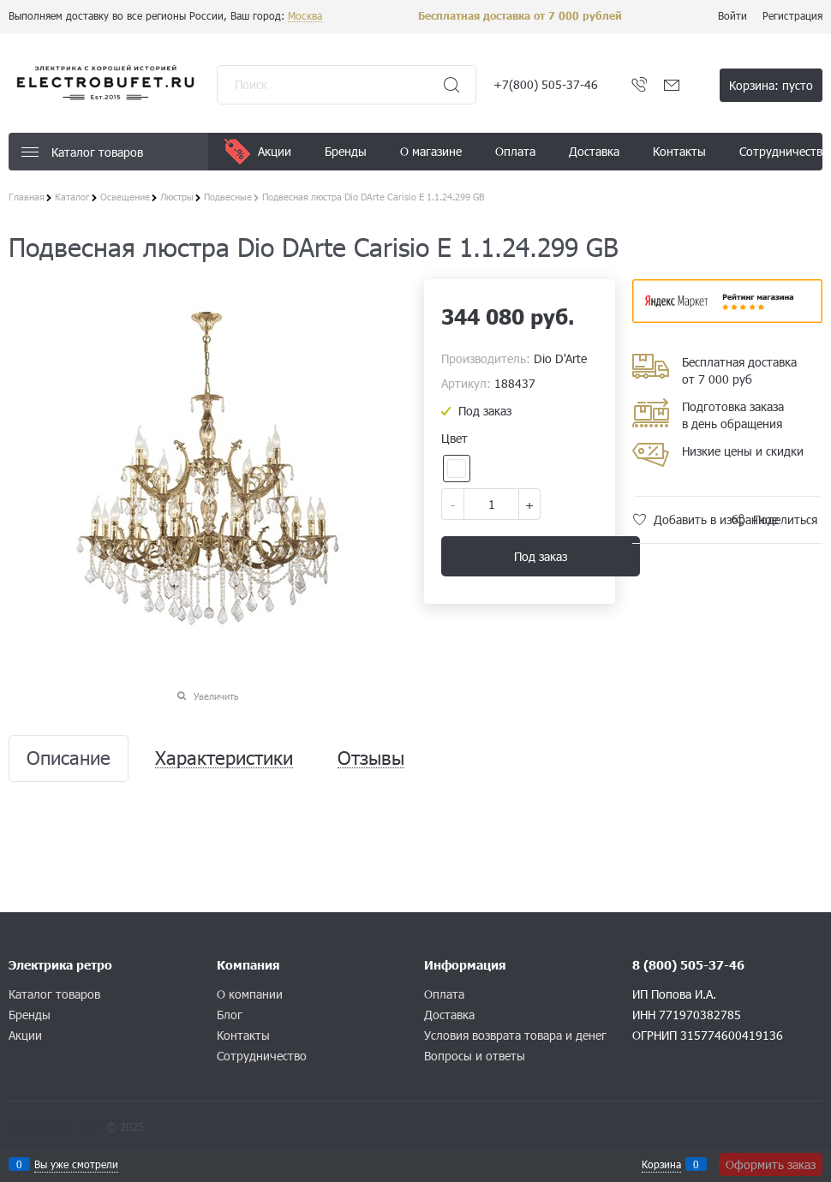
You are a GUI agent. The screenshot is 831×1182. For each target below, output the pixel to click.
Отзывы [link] (371, 758)
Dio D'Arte (560, 358)
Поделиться (785, 519)
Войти (732, 15)
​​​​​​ (727, 317)
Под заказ (540, 556)
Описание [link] (69, 758)
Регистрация (792, 15)
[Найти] (451, 85)
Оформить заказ (771, 1164)
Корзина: (771, 85)
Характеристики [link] (224, 758)
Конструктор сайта (56, 1126)
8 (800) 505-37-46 (688, 965)
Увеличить (216, 695)
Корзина (661, 1164)
